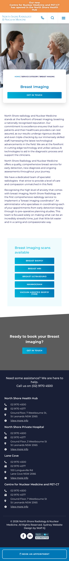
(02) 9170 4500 (42, 386)
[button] (63, 18)
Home (17, 77)
